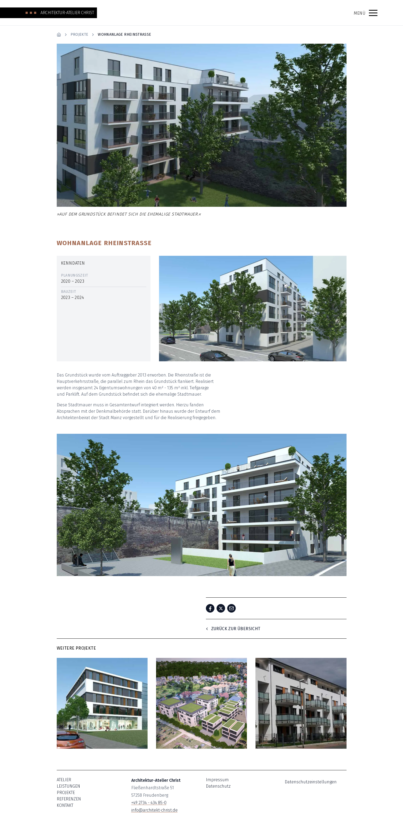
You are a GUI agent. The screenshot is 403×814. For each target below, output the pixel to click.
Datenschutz (218, 786)
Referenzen (69, 798)
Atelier (64, 779)
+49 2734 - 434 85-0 (148, 802)
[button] (373, 12)
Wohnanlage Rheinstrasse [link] (124, 34)
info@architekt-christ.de (154, 810)
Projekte (79, 34)
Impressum (217, 779)
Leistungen (68, 786)
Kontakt (65, 805)
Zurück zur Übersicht (232, 628)
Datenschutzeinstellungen (311, 781)
